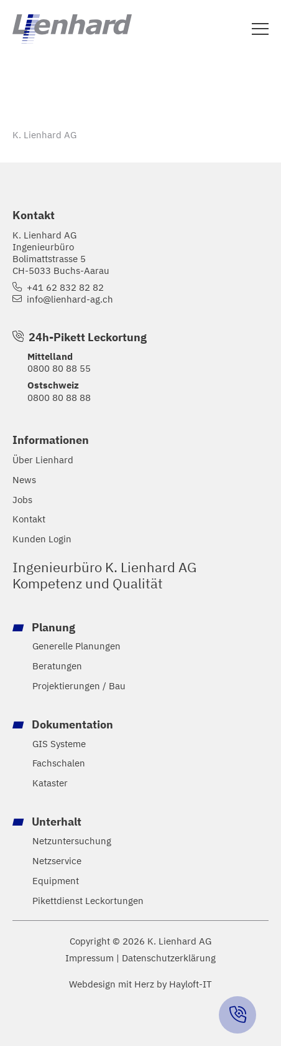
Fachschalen (58, 763)
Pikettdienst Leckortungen (88, 901)
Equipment (55, 881)
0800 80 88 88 (59, 397)
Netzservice (56, 861)
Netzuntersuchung (71, 841)
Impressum (89, 958)
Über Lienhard (42, 460)
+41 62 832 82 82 (65, 287)
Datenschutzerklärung (169, 958)
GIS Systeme (59, 744)
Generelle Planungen (76, 646)
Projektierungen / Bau (79, 686)
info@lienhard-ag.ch (70, 299)
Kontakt (28, 519)
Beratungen (57, 666)
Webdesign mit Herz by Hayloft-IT (140, 984)
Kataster (50, 783)
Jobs (22, 500)
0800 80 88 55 (59, 368)
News (24, 480)
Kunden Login (41, 539)
